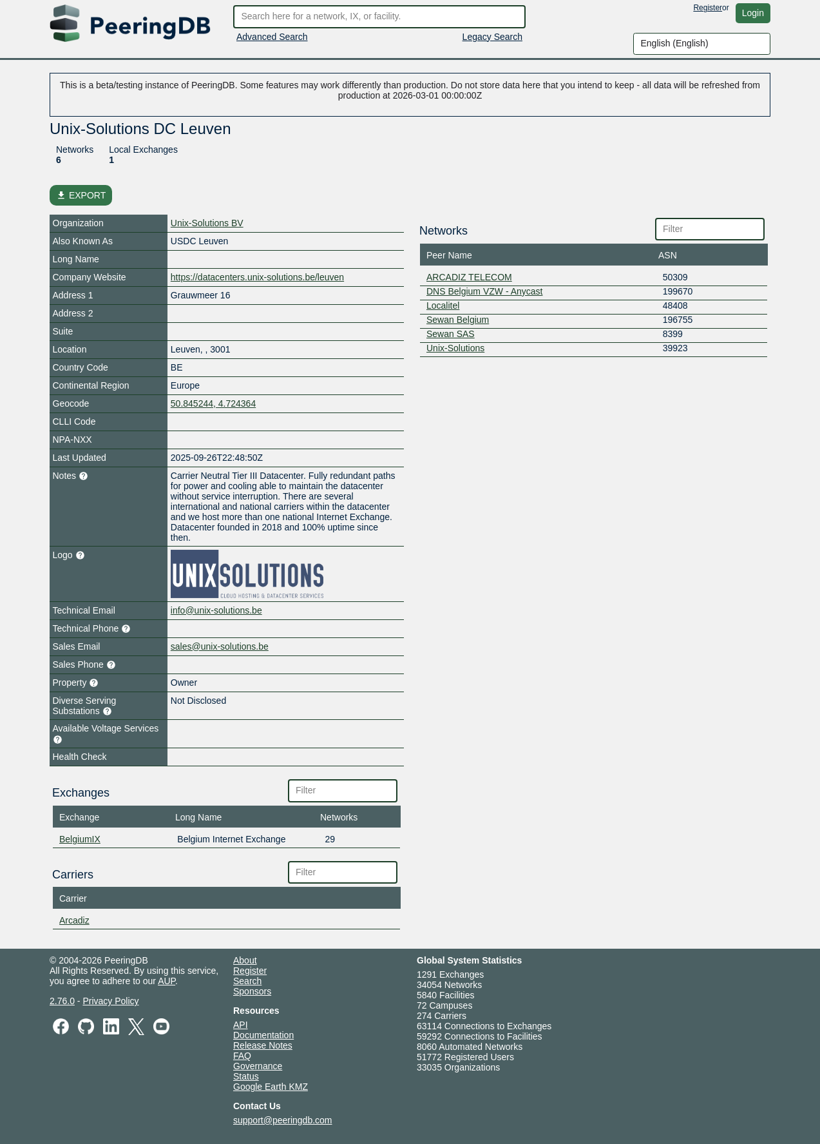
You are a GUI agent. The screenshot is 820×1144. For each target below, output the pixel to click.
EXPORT (81, 195)
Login (753, 13)
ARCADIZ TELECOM (469, 277)
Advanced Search (272, 37)
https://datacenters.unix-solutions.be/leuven (257, 277)
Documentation (263, 1035)
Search (247, 981)
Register (707, 7)
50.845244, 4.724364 (213, 403)
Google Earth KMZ (270, 1086)
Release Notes (262, 1045)
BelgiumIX (79, 839)
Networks (74, 149)
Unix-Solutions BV (207, 223)
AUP (166, 981)
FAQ (242, 1056)
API (240, 1025)
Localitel (442, 305)
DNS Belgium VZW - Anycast (484, 291)
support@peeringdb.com (282, 1120)
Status (246, 1076)
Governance (257, 1066)
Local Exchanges (143, 149)
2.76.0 (62, 1001)
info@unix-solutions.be (216, 610)
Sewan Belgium (457, 320)
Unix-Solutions (455, 348)
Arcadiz (74, 920)
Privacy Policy (110, 1001)
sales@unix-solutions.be (220, 646)
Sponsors (252, 991)
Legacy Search (492, 37)
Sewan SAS (450, 334)
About (245, 960)
